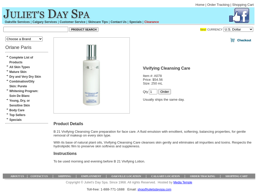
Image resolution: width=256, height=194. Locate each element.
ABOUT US (17, 176)
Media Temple (182, 182)
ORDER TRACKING (202, 176)
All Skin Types (19, 67)
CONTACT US (39, 176)
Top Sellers (17, 115)
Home (199, 5)
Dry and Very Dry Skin (25, 76)
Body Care (16, 110)
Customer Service (72, 22)
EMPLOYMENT (91, 176)
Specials (135, 22)
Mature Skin (18, 72)
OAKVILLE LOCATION (126, 176)
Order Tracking (218, 5)
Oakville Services (17, 22)
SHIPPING (64, 176)
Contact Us (118, 22)
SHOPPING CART (236, 176)
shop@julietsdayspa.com (154, 189)
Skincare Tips (98, 22)
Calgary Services (45, 22)
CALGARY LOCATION (165, 176)
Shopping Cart (243, 5)
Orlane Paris (18, 47)
